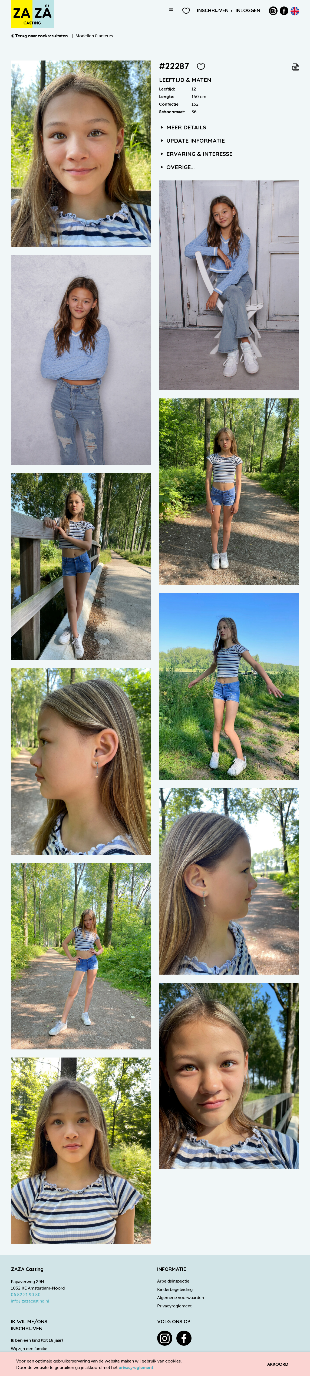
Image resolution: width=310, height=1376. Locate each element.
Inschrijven (213, 10)
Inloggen (248, 10)
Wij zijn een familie (29, 1348)
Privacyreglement (174, 1305)
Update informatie (192, 140)
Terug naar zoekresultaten (40, 35)
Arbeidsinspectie (173, 1281)
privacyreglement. (136, 1367)
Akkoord (277, 1364)
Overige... (177, 166)
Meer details (182, 127)
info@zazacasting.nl (30, 1301)
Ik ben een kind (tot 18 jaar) (37, 1340)
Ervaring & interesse (195, 153)
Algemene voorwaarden (180, 1297)
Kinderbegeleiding (175, 1289)
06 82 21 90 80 (26, 1294)
